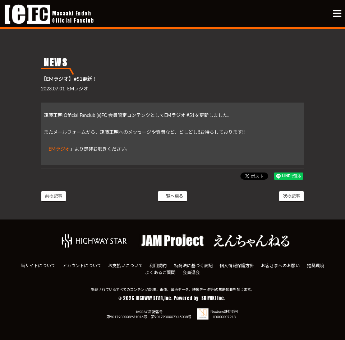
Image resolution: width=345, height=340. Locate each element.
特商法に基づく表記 (193, 265)
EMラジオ (59, 149)
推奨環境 (315, 265)
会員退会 (191, 272)
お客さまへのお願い (280, 265)
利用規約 (158, 265)
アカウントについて (82, 265)
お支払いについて (125, 265)
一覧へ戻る (172, 196)
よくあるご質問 (160, 272)
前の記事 (53, 196)
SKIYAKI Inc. (213, 298)
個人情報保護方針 (237, 265)
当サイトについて (38, 265)
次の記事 (291, 196)
